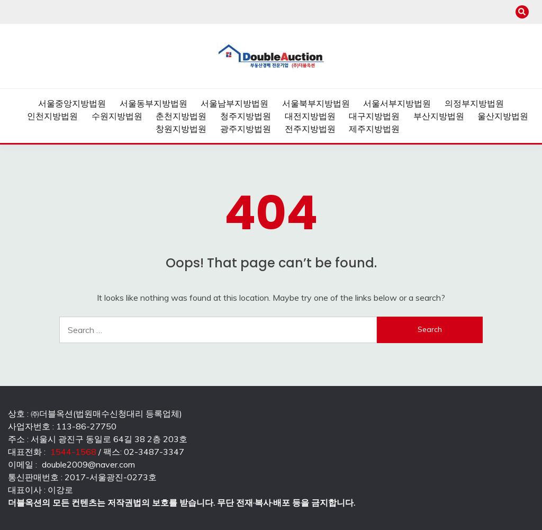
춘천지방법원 (181, 116)
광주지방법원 (245, 128)
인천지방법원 (52, 116)
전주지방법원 (310, 128)
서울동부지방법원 (153, 103)
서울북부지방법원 (316, 103)
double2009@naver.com (88, 464)
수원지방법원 (117, 116)
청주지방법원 (245, 116)
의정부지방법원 (474, 103)
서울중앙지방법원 (72, 103)
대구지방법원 (374, 116)
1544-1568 (73, 451)
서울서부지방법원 (397, 103)
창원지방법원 (181, 128)
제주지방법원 (374, 128)
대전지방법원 (310, 116)
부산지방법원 (438, 116)
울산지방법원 (502, 116)
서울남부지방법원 (234, 103)
